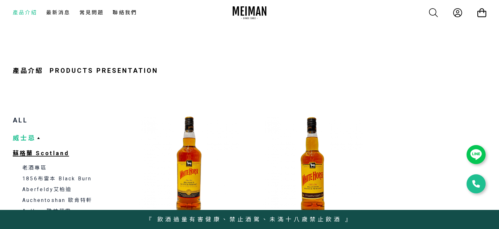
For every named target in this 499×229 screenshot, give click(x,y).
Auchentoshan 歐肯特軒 (57, 200)
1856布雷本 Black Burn (57, 179)
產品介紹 (25, 13)
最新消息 (58, 13)
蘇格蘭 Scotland (41, 153)
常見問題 (92, 13)
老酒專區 (34, 168)
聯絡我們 (125, 13)
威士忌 (24, 138)
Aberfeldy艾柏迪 (47, 189)
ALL (20, 120)
